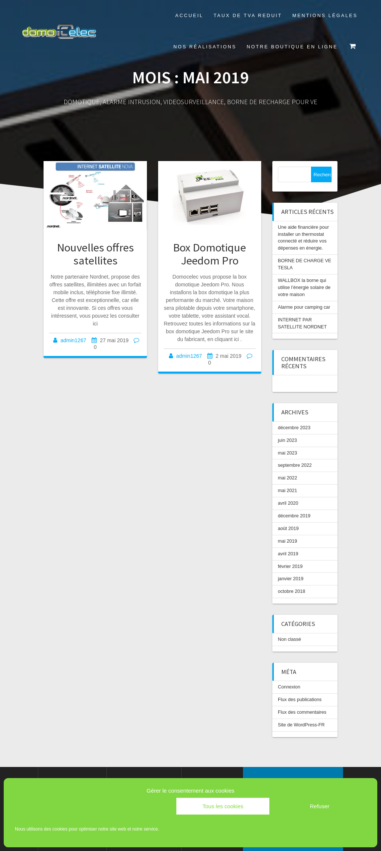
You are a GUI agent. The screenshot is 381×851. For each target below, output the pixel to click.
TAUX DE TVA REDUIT (248, 15)
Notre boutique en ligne (292, 46)
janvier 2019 (291, 578)
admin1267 (73, 340)
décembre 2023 (294, 427)
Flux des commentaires (302, 712)
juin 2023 (287, 440)
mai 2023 (287, 453)
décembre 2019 (294, 515)
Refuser (320, 806)
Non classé (289, 639)
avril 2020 (288, 503)
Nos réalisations (205, 46)
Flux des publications (300, 699)
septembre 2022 (295, 465)
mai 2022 (287, 478)
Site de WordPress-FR (301, 725)
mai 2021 (287, 490)
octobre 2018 (291, 591)
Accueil (189, 15)
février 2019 (290, 566)
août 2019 (288, 528)
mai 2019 (287, 541)
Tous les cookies (222, 806)
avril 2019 (288, 553)
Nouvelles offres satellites (95, 253)
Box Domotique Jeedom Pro (209, 253)
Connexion (289, 687)
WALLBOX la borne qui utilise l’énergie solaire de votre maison (304, 287)
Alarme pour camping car (304, 307)
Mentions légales (325, 15)
